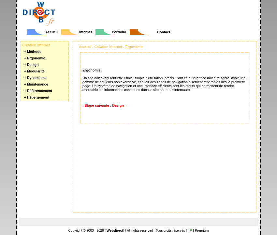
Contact (163, 32)
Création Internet (108, 47)
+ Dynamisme (35, 78)
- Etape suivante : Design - (104, 105)
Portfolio (119, 32)
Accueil (51, 32)
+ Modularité (34, 71)
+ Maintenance (36, 84)
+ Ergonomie (34, 58)
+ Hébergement (36, 97)
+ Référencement (38, 91)
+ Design (31, 65)
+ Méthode (32, 52)
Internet (85, 32)
